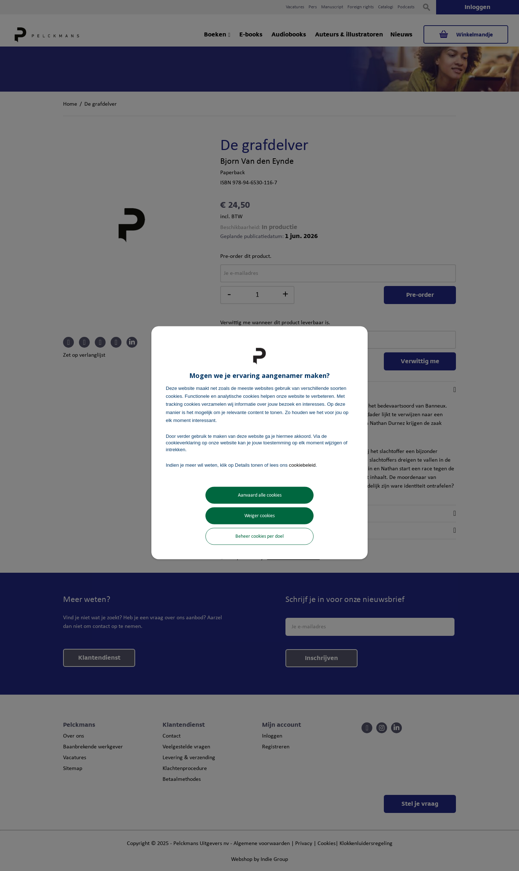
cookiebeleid (302, 464)
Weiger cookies (259, 516)
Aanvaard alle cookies (259, 495)
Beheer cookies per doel (259, 536)
